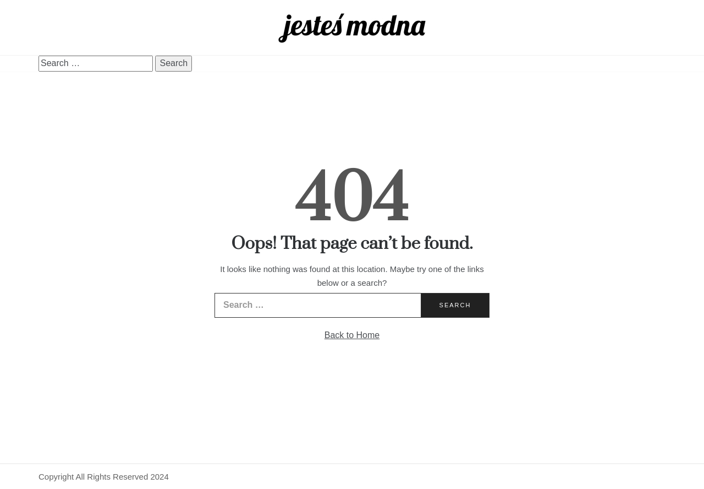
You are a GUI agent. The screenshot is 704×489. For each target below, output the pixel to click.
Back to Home (352, 335)
